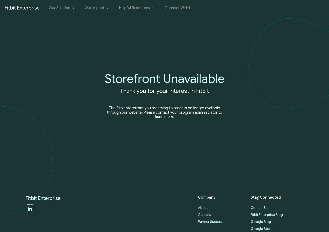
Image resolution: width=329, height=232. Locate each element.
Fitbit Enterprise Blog (267, 215)
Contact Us (259, 208)
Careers (204, 215)
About (203, 208)
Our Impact (97, 8)
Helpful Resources (137, 8)
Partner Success (211, 222)
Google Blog (261, 222)
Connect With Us (179, 8)
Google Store (262, 229)
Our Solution (62, 8)
